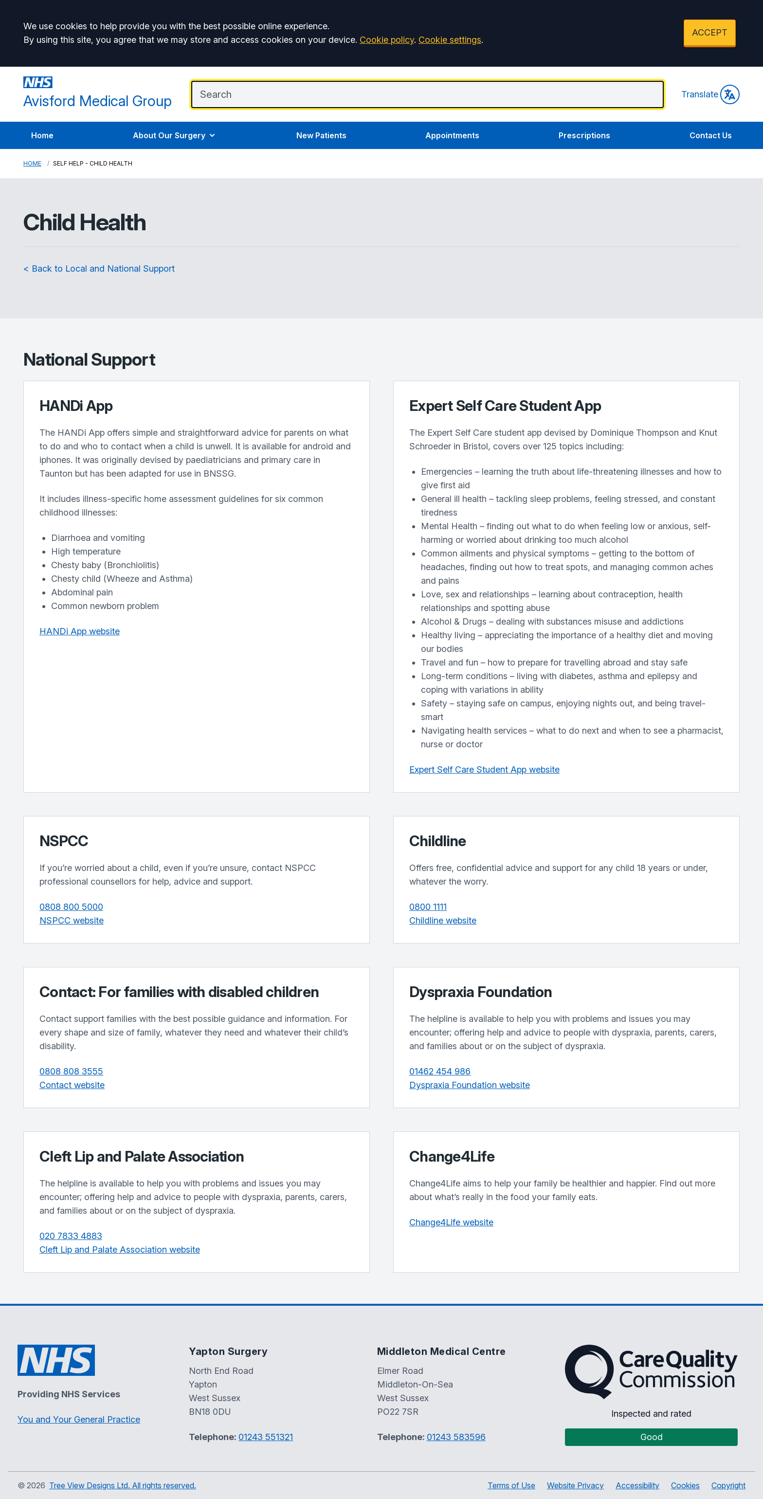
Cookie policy (387, 40)
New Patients (321, 135)
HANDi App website (79, 631)
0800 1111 (428, 907)
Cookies (685, 1485)
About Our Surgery (175, 135)
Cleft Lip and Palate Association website (119, 1249)
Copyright (728, 1485)
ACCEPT (709, 32)
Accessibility (637, 1485)
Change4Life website (451, 1222)
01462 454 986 (440, 1071)
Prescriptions (584, 135)
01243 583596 (456, 1437)
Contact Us (711, 135)
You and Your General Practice (79, 1419)
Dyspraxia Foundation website (469, 1085)
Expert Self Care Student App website (484, 769)
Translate (710, 94)
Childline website (442, 920)
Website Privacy (575, 1485)
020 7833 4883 (70, 1236)
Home (42, 135)
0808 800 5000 (71, 907)
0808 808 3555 (71, 1071)
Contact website (72, 1085)
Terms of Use (511, 1485)
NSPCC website (71, 920)
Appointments (452, 135)
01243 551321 (265, 1437)
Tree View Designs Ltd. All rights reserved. (122, 1485)
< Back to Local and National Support (99, 268)
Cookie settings (449, 40)
